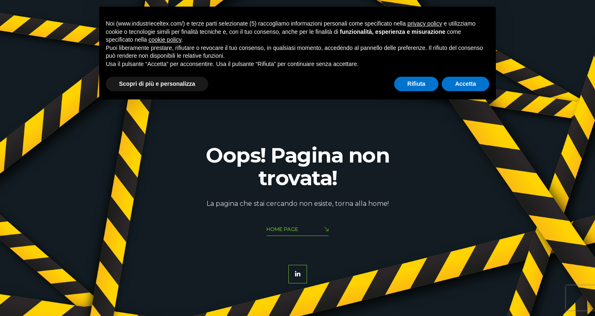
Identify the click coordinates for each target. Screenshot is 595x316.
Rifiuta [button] (416, 83)
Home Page (297, 230)
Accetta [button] (465, 83)
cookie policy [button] (165, 39)
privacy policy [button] (424, 23)
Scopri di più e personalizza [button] (157, 83)
